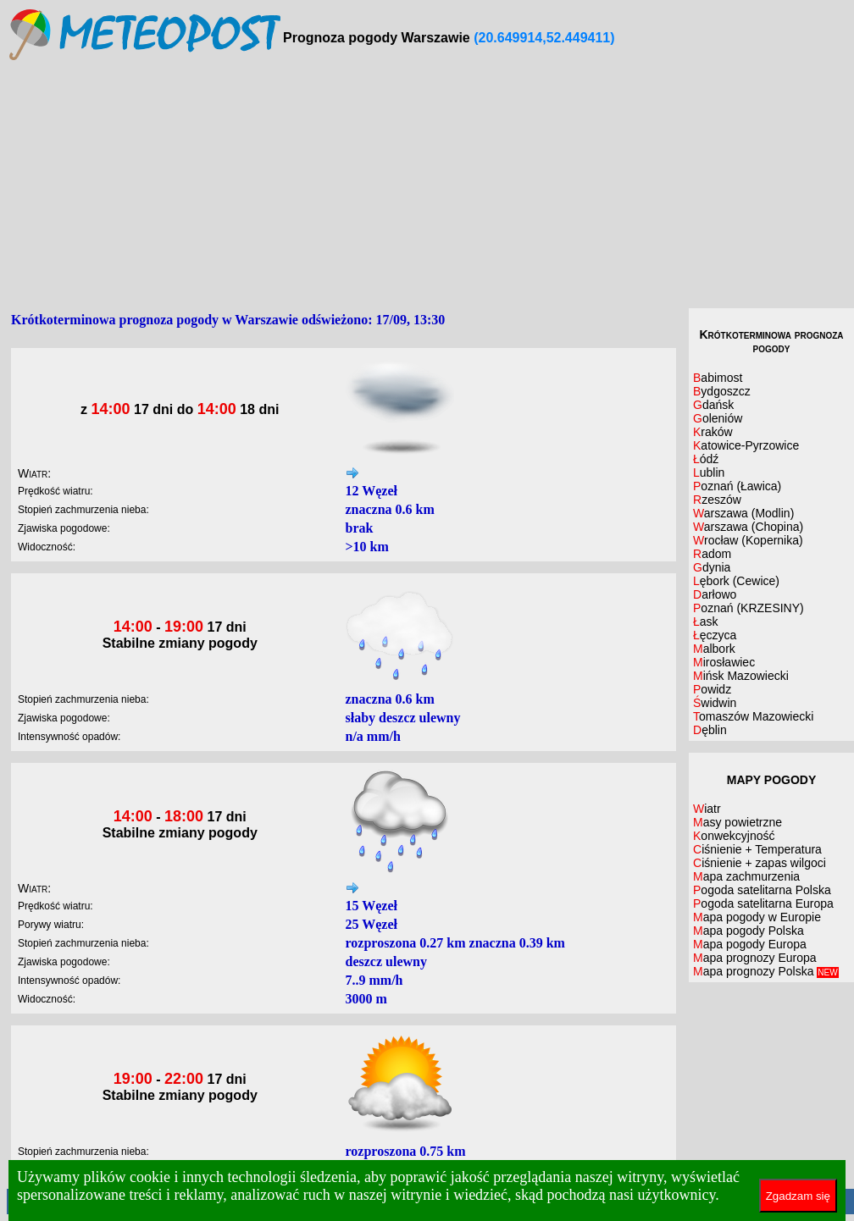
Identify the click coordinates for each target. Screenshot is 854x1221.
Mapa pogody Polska (748, 930)
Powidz (712, 689)
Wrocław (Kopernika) (748, 540)
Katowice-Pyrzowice (746, 445)
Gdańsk (713, 405)
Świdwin (714, 703)
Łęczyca (714, 635)
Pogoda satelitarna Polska (762, 890)
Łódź (705, 459)
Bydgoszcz (722, 391)
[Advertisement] (430, 185)
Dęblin (710, 730)
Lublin (708, 472)
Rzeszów (717, 499)
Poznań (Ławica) (737, 486)
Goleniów (717, 418)
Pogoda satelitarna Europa (763, 903)
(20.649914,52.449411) (544, 37)
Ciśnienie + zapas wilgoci (759, 863)
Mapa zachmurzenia (746, 876)
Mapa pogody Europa (750, 944)
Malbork (714, 648)
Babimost (717, 377)
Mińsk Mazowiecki (741, 675)
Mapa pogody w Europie (757, 917)
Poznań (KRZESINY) (748, 608)
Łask (705, 621)
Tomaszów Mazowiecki (753, 716)
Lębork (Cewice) (736, 581)
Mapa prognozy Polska (766, 971)
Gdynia (711, 567)
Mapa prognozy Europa (755, 957)
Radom (712, 554)
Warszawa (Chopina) (748, 526)
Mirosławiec (724, 662)
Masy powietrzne (737, 822)
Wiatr (707, 808)
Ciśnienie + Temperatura (757, 849)
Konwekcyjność (734, 836)
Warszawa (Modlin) (743, 513)
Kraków (713, 432)
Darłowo (714, 594)
